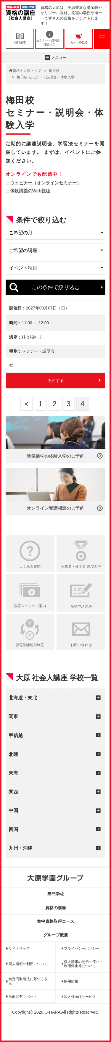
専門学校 (55, 908)
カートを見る (78, 38)
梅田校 (54, 71)
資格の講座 (55, 921)
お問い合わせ (81, 659)
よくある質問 (30, 580)
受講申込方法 (81, 620)
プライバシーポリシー (81, 962)
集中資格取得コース (55, 935)
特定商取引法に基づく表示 (28, 995)
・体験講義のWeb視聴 (28, 190)
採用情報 (71, 995)
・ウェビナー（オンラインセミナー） (43, 182)
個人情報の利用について (28, 978)
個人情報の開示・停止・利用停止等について (83, 977)
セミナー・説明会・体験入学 (49, 38)
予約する (55, 394)
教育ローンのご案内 (30, 620)
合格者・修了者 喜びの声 (81, 580)
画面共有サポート (23, 1010)
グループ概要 (55, 948)
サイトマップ (19, 962)
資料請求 (19, 38)
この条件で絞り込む (56, 287)
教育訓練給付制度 (30, 659)
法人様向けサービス (80, 1011)
